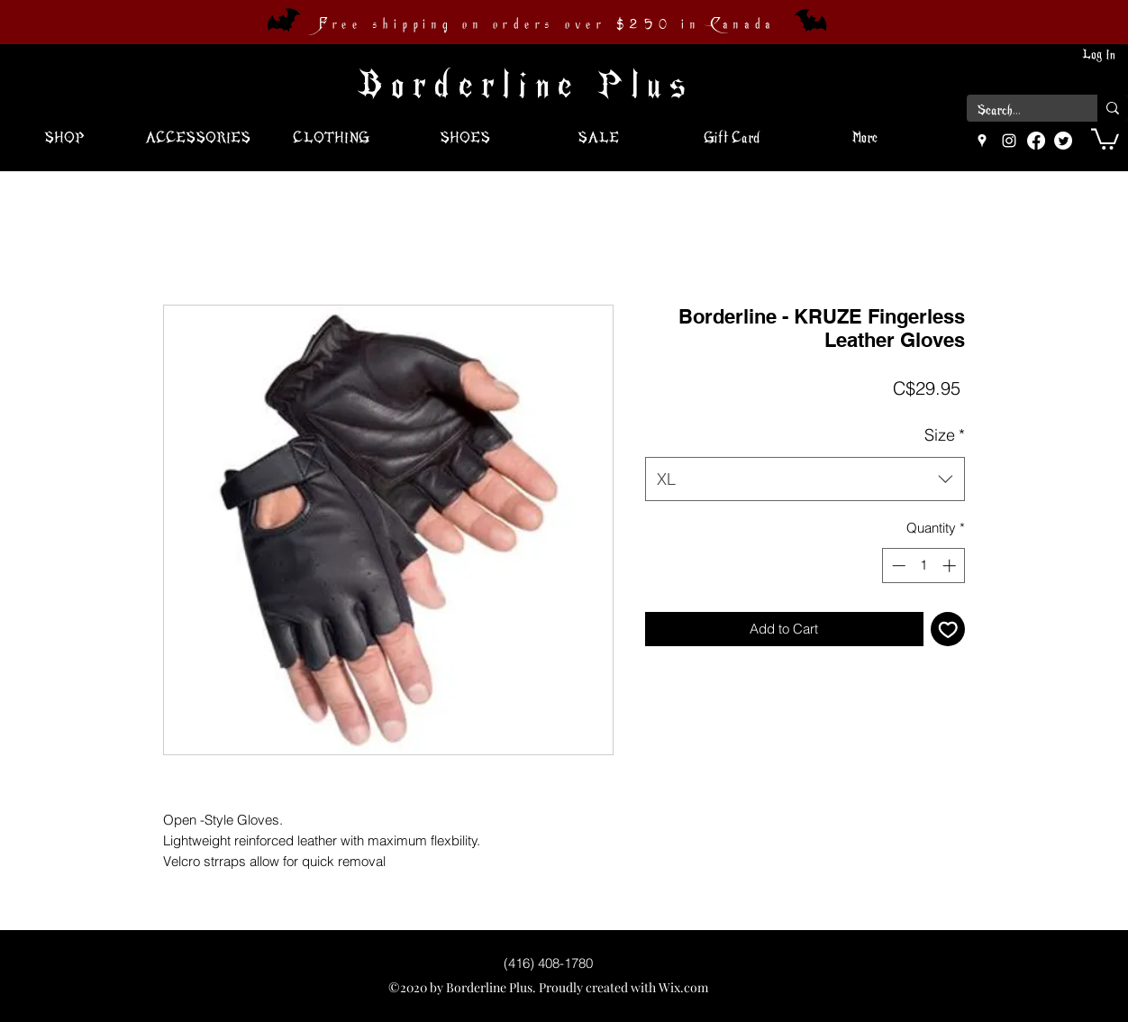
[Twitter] (1063, 141)
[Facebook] (1036, 141)
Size (944, 434)
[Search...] (1019, 111)
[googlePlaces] (982, 141)
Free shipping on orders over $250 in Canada (547, 24)
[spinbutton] (924, 565)
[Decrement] (897, 565)
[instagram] (1009, 141)
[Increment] (951, 565)
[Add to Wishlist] (948, 629)
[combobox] (805, 479)
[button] (1105, 138)
